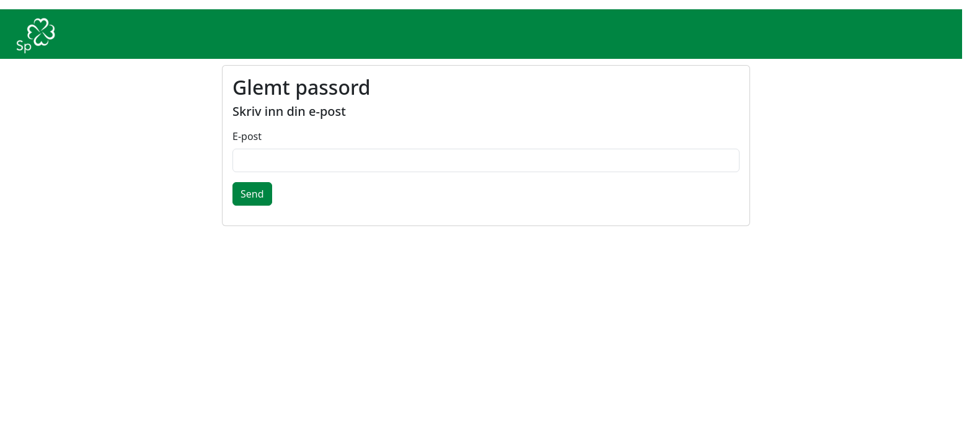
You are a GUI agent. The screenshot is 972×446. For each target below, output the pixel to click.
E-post (247, 136)
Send (252, 194)
